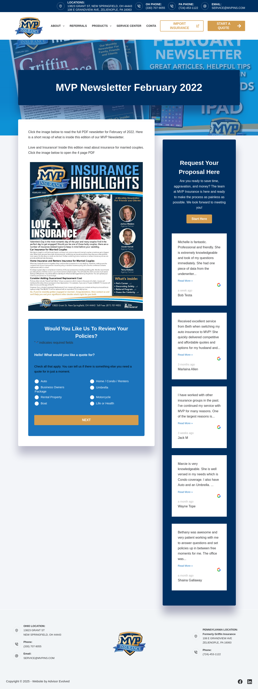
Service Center (129, 25)
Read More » (185, 280)
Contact (153, 25)
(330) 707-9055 (155, 7)
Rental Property (51, 397)
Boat (44, 403)
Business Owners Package (49, 389)
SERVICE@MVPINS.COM (39, 658)
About (58, 26)
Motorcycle (103, 397)
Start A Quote (229, 26)
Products (102, 26)
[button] (199, 218)
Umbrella (102, 387)
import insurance (184, 26)
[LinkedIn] (249, 681)
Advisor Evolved (59, 681)
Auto (44, 381)
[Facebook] (240, 681)
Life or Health (105, 403)
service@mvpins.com (228, 7)
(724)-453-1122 (188, 7)
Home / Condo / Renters (112, 381)
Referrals (78, 25)
